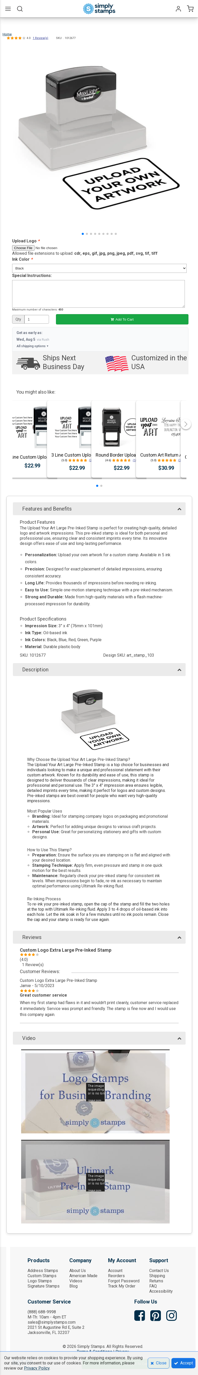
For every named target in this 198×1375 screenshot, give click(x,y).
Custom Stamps (42, 1275)
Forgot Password (123, 1280)
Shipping (157, 1275)
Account (115, 1270)
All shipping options (32, 346)
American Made (83, 1275)
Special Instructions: (32, 275)
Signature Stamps (44, 1286)
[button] (83, 234)
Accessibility (161, 1291)
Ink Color (22, 259)
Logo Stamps (40, 1280)
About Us (77, 1270)
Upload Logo (25, 241)
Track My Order (121, 1286)
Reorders (116, 1275)
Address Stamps (43, 1270)
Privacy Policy (37, 1368)
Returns (156, 1280)
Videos (75, 1280)
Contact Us (159, 1270)
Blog (73, 1286)
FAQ (153, 1286)
